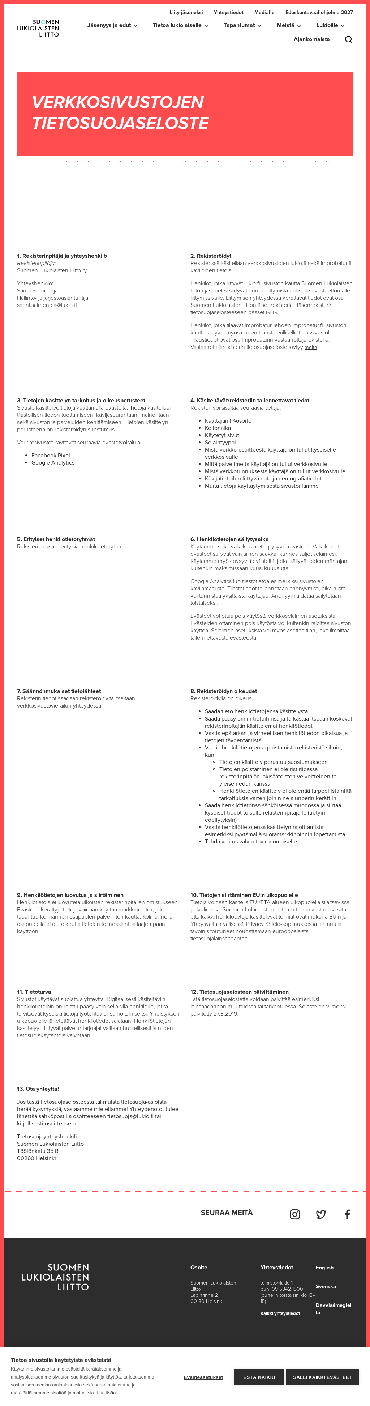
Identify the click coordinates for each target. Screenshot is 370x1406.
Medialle (264, 12)
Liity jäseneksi (186, 12)
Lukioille (327, 25)
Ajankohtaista (312, 39)
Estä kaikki (257, 1376)
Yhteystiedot (229, 12)
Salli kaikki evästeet (322, 1376)
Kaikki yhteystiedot (282, 1310)
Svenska (325, 1283)
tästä (271, 312)
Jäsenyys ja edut (109, 25)
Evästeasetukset (201, 1376)
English (323, 1264)
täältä (311, 347)
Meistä (285, 25)
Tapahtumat (239, 25)
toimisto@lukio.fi (277, 1280)
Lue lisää (106, 1393)
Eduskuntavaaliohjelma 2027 (319, 12)
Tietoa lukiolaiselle (177, 25)
